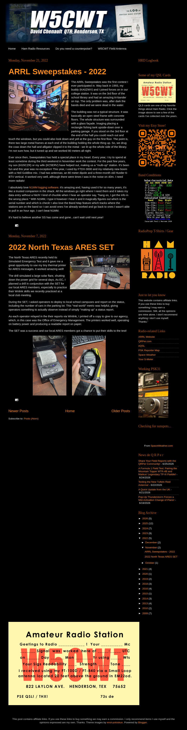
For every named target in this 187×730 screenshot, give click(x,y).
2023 (145, 533)
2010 (145, 608)
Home (12, 48)
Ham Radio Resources (36, 48)
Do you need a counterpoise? (74, 48)
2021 (145, 569)
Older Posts (120, 411)
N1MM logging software (44, 187)
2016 (145, 588)
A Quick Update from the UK (154, 489)
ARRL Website (146, 336)
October (150, 562)
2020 (145, 573)
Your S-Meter (145, 359)
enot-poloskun (115, 722)
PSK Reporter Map (149, 350)
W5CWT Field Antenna (112, 48)
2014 (145, 598)
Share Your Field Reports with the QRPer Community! (157, 462)
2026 (145, 518)
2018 (145, 583)
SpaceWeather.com (162, 445)
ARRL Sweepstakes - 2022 (57, 71)
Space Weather (147, 354)
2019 (145, 579)
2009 (145, 613)
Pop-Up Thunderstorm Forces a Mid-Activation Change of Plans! (156, 498)
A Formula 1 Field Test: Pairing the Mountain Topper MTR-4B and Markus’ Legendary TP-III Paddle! (157, 471)
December (151, 542)
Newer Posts (18, 411)
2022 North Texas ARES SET (61, 247)
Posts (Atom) (31, 418)
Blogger (142, 722)
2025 (145, 523)
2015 (145, 593)
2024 (145, 528)
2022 (145, 538)
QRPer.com (144, 341)
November (151, 547)
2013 (145, 603)
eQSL (141, 345)
